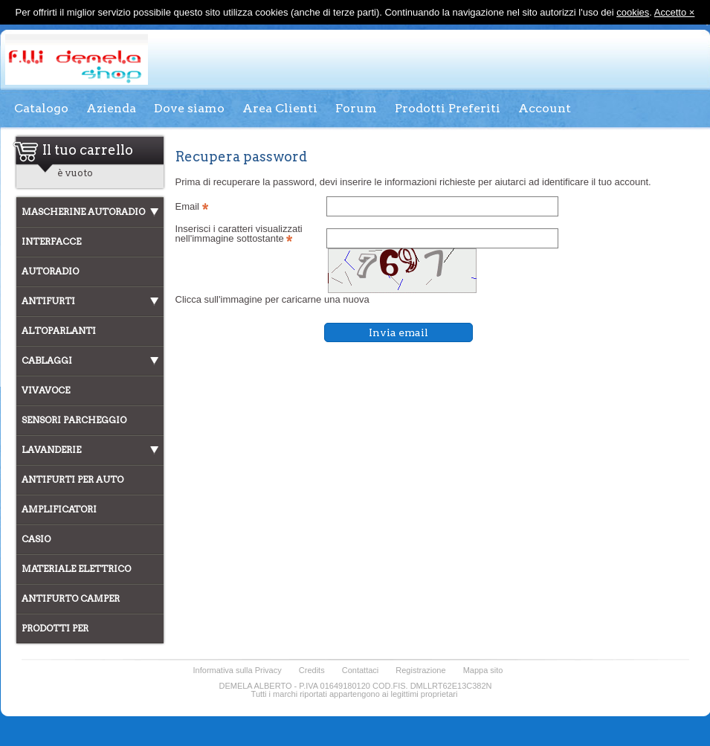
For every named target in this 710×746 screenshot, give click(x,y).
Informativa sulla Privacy (237, 670)
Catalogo (41, 108)
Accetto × (674, 12)
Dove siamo (189, 108)
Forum (356, 108)
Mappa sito (483, 670)
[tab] (90, 212)
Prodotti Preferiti (447, 108)
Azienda (111, 108)
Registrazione (420, 670)
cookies (632, 12)
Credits (312, 670)
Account (544, 108)
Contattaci (360, 670)
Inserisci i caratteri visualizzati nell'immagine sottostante (239, 233)
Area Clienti (279, 108)
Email (191, 206)
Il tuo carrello (87, 149)
